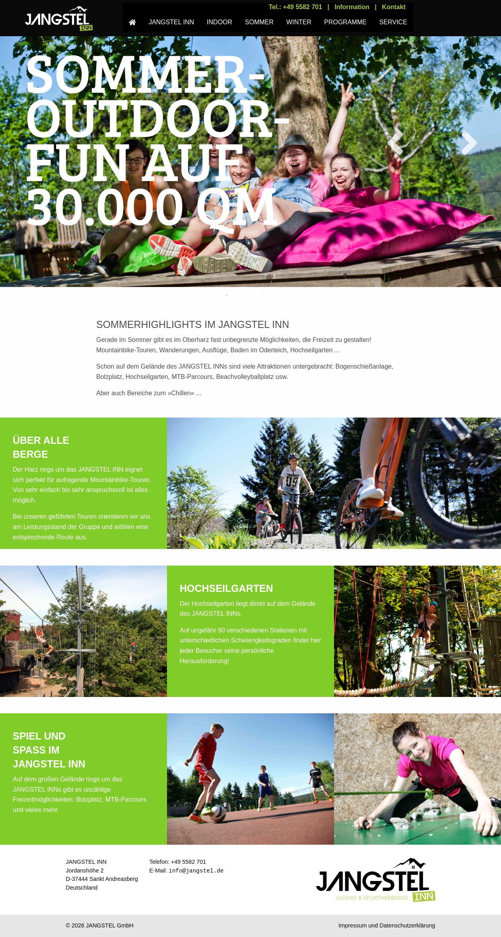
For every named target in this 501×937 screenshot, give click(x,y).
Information (351, 7)
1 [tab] (227, 296)
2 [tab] (239, 296)
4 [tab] (262, 296)
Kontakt (394, 7)
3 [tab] (250, 296)
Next (463, 143)
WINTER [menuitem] (298, 22)
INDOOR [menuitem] (219, 22)
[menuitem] (132, 17)
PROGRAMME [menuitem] (345, 22)
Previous (389, 143)
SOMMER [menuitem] (259, 22)
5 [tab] (274, 296)
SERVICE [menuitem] (393, 22)
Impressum (352, 925)
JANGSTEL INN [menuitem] (171, 22)
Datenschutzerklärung (407, 925)
